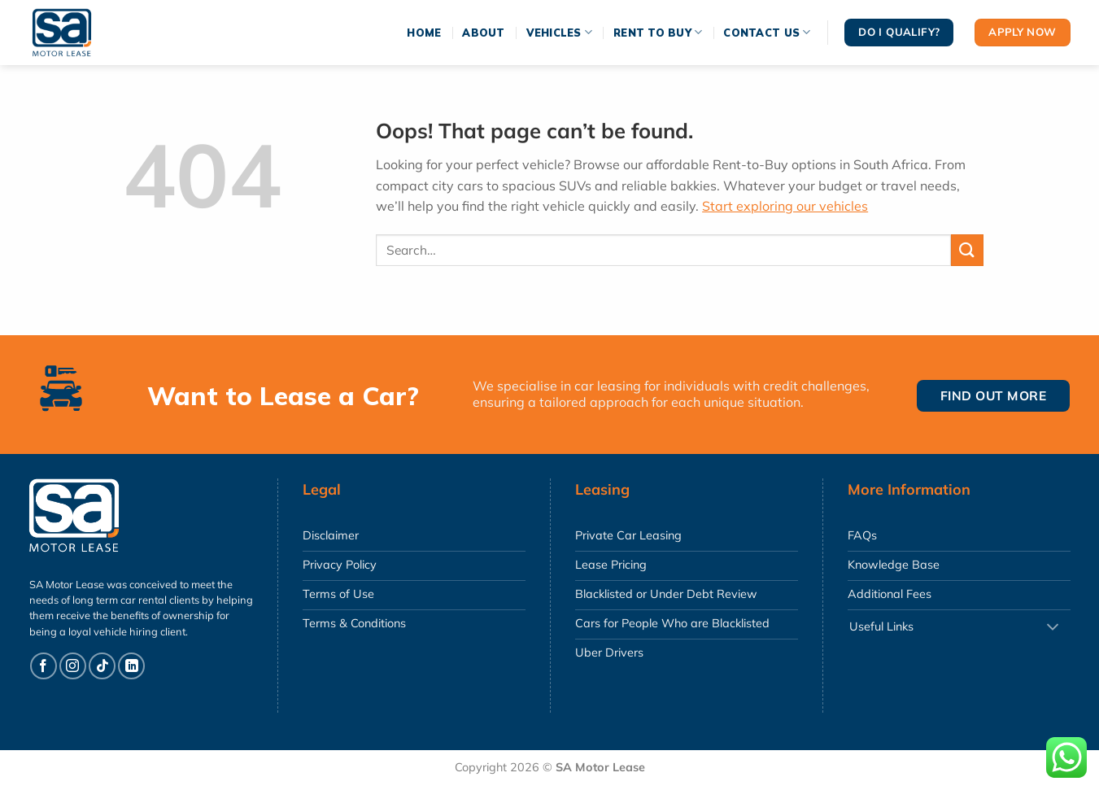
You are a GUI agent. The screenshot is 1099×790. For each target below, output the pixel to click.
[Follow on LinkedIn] (131, 666)
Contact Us (766, 32)
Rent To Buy (657, 32)
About (483, 32)
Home (424, 32)
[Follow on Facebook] (43, 666)
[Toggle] (1053, 627)
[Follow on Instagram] (72, 666)
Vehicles (559, 32)
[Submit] (967, 250)
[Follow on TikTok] (102, 666)
